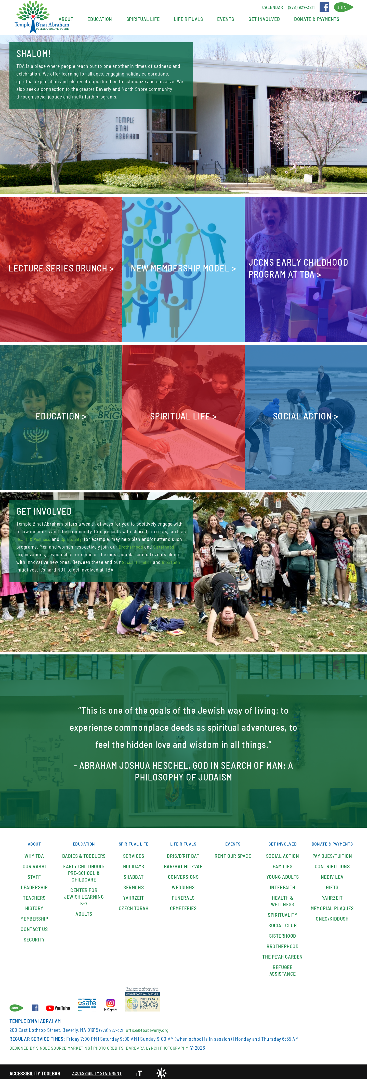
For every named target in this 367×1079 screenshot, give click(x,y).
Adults (83, 911)
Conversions (183, 874)
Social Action (282, 853)
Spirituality (75, 539)
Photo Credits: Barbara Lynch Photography (155, 1045)
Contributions (332, 870)
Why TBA (34, 853)
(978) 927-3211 (113, 1027)
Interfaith (54, 569)
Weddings (183, 884)
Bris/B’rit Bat (183, 853)
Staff (34, 874)
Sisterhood (28, 554)
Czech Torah (134, 905)
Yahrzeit (133, 895)
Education (99, 19)
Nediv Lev (332, 880)
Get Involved (264, 19)
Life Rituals (188, 19)
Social (156, 562)
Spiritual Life (143, 19)
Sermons (133, 884)
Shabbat (133, 874)
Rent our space (233, 853)
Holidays (133, 863)
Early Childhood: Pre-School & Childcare (84, 870)
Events (225, 19)
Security (34, 937)
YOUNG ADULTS (282, 874)
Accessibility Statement (99, 1070)
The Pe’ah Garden (282, 954)
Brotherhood (144, 546)
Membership (34, 916)
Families (25, 569)
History (34, 905)
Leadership (34, 884)
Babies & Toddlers (84, 853)
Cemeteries (183, 905)
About (66, 19)
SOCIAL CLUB (282, 922)
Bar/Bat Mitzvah (183, 863)
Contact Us (34, 926)
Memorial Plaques (332, 912)
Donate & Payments (316, 19)
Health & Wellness (35, 539)
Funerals (183, 895)
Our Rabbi (34, 863)
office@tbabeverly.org (152, 1027)
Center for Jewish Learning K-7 (84, 893)
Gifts (332, 891)
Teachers (34, 895)
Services (133, 853)
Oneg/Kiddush (332, 922)
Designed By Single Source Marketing (54, 1045)
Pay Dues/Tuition (332, 860)
